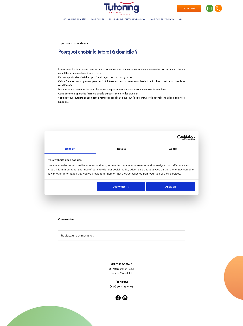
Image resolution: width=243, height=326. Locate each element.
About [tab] (173, 148)
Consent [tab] (70, 148)
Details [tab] (121, 148)
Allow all (170, 186)
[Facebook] (118, 297)
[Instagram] (124, 297)
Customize (121, 186)
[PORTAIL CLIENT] (189, 8)
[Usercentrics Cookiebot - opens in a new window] (180, 137)
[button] (97, 22)
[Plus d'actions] (183, 43)
